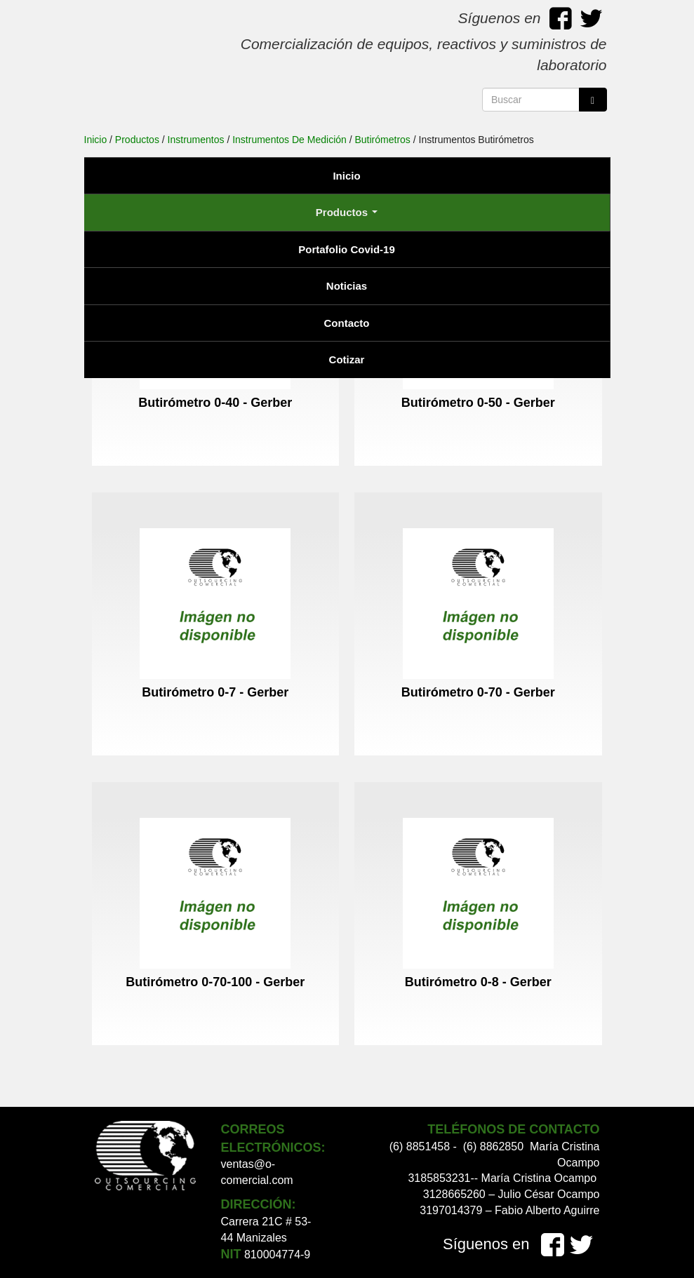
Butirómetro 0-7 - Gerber (215, 692)
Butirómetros (383, 139)
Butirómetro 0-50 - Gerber (478, 403)
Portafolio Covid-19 (346, 249)
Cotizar (347, 359)
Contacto (347, 323)
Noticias (346, 286)
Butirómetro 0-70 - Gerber (478, 692)
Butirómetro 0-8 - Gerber (478, 982)
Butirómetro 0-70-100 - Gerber (215, 982)
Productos (347, 212)
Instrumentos (196, 139)
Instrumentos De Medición (289, 139)
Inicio (346, 176)
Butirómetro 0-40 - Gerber (215, 403)
